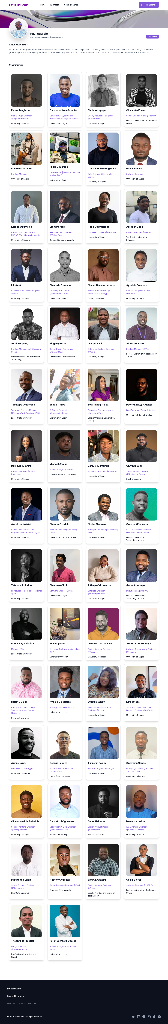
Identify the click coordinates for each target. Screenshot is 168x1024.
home (43, 5)
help (29, 1003)
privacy (37, 1003)
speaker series (71, 5)
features (11, 1003)
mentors (54, 4)
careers (21, 1003)
